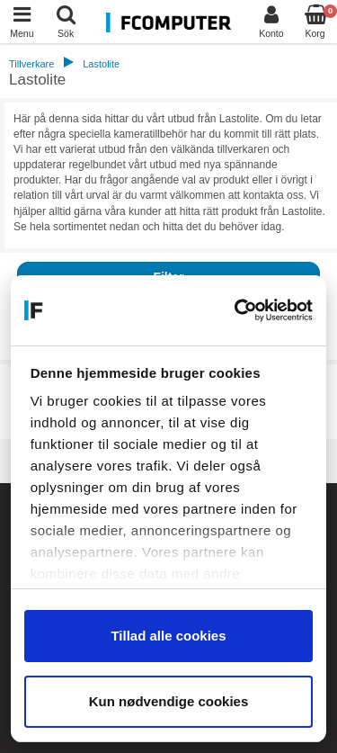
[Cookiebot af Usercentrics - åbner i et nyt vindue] (238, 310)
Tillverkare (31, 63)
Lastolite (101, 63)
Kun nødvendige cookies (169, 701)
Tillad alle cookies (168, 635)
